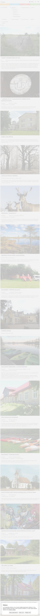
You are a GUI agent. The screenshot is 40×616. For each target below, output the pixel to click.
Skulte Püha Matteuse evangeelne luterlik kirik (18, 492)
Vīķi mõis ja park (7, 565)
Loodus (33, 7)
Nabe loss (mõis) (7, 137)
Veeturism (15, 12)
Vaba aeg (14, 7)
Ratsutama (15, 9)
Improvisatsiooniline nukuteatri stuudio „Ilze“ (18, 531)
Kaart (3, 25)
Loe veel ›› (18, 68)
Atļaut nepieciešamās (13, 612)
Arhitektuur (4, 19)
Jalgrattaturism (16, 14)
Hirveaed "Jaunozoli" (8, 213)
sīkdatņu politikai (12, 609)
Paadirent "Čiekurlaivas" (10, 454)
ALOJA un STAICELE (35, 4)
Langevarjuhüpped (17, 16)
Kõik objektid (4, 7)
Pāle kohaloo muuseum (9, 417)
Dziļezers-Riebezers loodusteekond (14, 366)
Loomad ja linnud (25, 19)
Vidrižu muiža (6, 330)
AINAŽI (4, 4)
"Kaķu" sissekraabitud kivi (10, 58)
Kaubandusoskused (25, 7)
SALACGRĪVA (15, 4)
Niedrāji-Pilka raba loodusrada (12, 255)
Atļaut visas (21, 612)
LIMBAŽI (25, 4)
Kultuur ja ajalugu (16, 19)
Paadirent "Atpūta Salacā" (10, 290)
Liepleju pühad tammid (9, 175)
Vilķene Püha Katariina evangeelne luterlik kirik (19, 602)
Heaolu (32, 19)
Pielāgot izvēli (28, 612)
